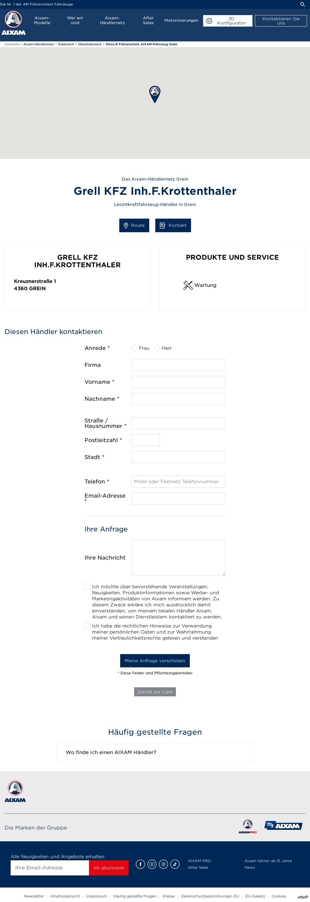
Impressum (96, 896)
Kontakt (173, 226)
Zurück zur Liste (155, 691)
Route (134, 226)
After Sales (198, 867)
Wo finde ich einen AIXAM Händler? (111, 752)
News (250, 867)
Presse (169, 896)
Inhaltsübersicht (65, 896)
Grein (37, 288)
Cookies (279, 896)
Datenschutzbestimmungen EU (210, 896)
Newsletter (34, 896)
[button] (154, 94)
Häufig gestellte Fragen (135, 896)
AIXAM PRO (199, 861)
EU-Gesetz (255, 896)
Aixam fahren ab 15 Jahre (268, 861)
